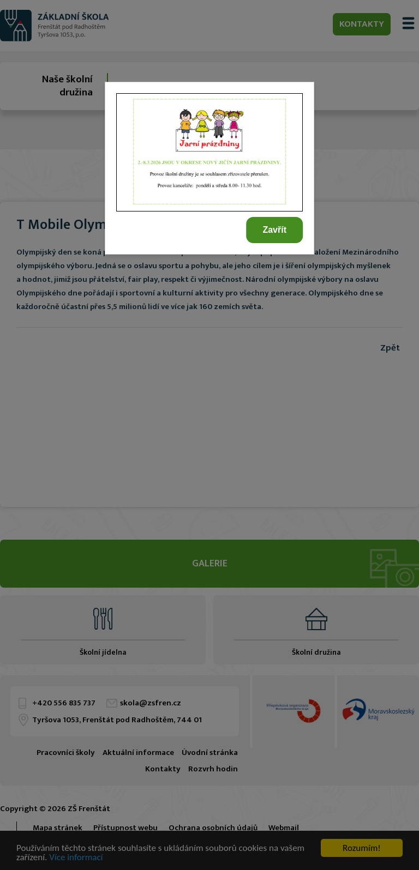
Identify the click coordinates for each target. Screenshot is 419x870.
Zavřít (274, 229)
